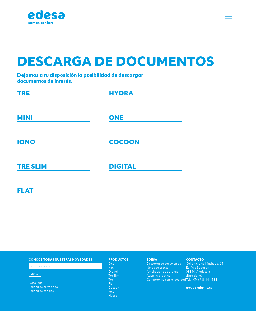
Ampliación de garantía (163, 271)
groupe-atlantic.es (199, 287)
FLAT (25, 191)
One (111, 263)
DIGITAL (116, 166)
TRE (23, 93)
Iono (111, 291)
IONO (26, 142)
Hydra (112, 295)
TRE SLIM (32, 166)
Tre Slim (113, 275)
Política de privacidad (43, 287)
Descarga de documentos (164, 263)
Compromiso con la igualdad (166, 279)
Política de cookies (41, 291)
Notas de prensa (158, 267)
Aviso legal (36, 283)
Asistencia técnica (158, 275)
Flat (111, 283)
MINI (25, 118)
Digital (113, 271)
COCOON (117, 142)
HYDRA (114, 93)
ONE (109, 118)
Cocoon (113, 287)
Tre (110, 279)
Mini (111, 267)
